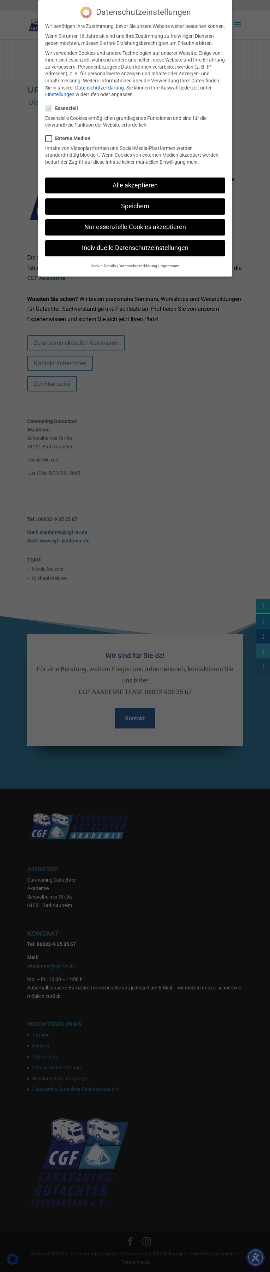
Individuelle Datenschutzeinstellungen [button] (135, 242)
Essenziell (64, 103)
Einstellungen (59, 89)
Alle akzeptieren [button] (135, 179)
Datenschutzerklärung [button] (138, 261)
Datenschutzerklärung (99, 82)
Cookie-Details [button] (103, 261)
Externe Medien (70, 133)
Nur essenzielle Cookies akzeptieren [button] (135, 221)
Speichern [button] (135, 200)
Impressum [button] (170, 261)
